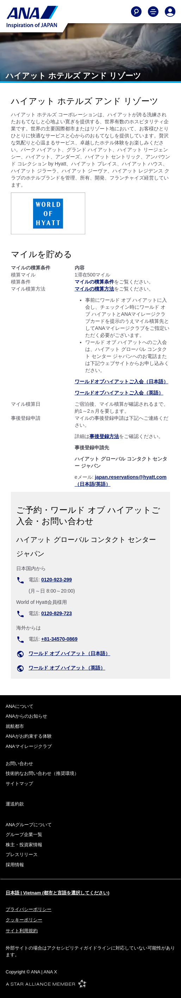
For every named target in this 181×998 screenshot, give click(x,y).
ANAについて (19, 706)
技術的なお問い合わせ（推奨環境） (42, 773)
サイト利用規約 (22, 930)
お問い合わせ (19, 763)
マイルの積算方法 (94, 289)
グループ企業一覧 (24, 834)
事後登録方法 (104, 436)
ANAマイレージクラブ (29, 746)
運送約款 (15, 804)
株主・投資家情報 (24, 844)
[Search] (136, 11)
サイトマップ (19, 783)
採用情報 (15, 864)
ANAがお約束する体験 (29, 736)
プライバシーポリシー (28, 909)
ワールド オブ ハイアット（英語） (67, 668)
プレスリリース (22, 854)
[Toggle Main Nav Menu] (153, 11)
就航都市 (15, 726)
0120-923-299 (56, 579)
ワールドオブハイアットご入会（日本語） (121, 381)
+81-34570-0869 (59, 639)
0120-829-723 (56, 613)
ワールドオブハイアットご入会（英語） (119, 393)
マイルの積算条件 (94, 282)
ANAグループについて (29, 824)
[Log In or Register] (170, 11)
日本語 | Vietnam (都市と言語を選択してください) (57, 892)
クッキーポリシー (24, 919)
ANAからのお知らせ (26, 716)
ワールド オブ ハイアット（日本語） (69, 653)
